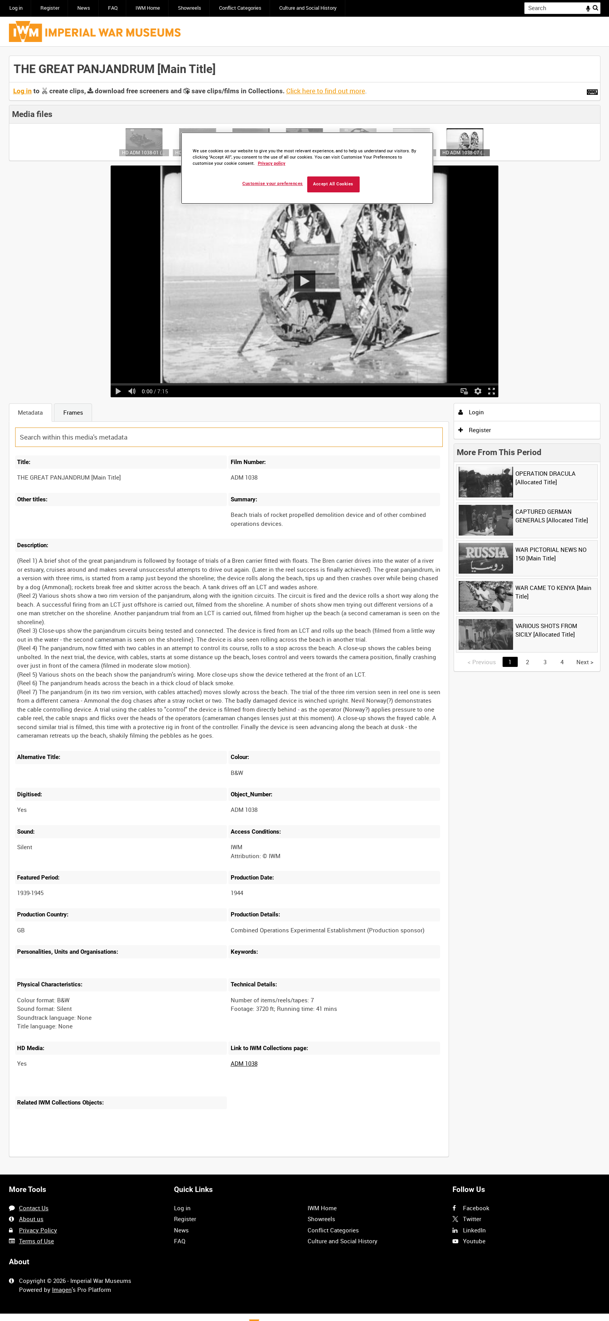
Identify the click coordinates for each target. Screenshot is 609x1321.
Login (471, 412)
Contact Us (34, 1208)
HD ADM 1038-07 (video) (464, 152)
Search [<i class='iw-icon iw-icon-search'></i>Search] (596, 7)
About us (31, 1219)
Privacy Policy (38, 1230)
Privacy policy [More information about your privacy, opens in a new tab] (271, 163)
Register (49, 8)
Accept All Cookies (333, 184)
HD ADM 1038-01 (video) (144, 152)
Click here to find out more (325, 91)
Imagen (62, 1289)
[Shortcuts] (592, 90)
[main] (304, 611)
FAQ (113, 8)
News (83, 8)
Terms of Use (36, 1241)
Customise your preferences (272, 183)
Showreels (189, 8)
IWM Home (148, 8)
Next (584, 662)
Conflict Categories (240, 8)
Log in (16, 8)
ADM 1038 (244, 1063)
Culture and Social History (308, 8)
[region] (307, 168)
